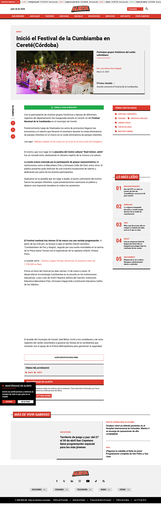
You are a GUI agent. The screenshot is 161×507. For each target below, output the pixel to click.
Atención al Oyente (78, 504)
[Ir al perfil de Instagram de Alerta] (79, 485)
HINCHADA (64, 16)
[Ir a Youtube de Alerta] (88, 485)
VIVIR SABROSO (142, 16)
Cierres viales (125, 128)
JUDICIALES (35, 16)
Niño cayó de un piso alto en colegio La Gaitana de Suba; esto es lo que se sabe (135, 233)
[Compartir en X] (13, 130)
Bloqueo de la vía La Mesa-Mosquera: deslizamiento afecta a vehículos (135, 267)
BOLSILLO (78, 16)
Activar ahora (44, 399)
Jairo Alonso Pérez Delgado (112, 69)
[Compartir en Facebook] (13, 123)
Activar (8, 401)
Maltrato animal (126, 136)
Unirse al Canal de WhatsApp (64, 108)
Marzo (29, 376)
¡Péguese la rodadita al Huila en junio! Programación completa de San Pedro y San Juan (128, 458)
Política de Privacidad (58, 504)
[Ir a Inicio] (80, 9)
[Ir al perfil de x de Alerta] (64, 485)
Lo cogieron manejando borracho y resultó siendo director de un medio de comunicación (134, 215)
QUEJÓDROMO (18, 16)
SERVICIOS (109, 16)
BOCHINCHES (94, 16)
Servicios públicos (127, 123)
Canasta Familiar (8, 2)
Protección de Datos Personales (100, 504)
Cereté (39, 376)
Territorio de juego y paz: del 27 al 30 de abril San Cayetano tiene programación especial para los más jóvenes (79, 446)
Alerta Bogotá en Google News (64, 361)
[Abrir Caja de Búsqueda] (146, 9)
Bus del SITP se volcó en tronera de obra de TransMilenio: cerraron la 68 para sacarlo (135, 197)
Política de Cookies (124, 504)
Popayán (122, 119)
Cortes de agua (125, 132)
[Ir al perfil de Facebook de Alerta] (56, 485)
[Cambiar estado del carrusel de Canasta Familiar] (18, 2)
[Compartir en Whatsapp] (13, 137)
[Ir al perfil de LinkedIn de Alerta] (72, 485)
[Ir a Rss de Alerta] (104, 485)
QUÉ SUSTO (124, 16)
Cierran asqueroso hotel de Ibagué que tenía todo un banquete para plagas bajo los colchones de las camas (135, 250)
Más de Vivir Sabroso (32, 418)
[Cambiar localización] (135, 9)
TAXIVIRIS (50, 16)
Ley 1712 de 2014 (143, 504)
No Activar (25, 402)
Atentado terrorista (128, 114)
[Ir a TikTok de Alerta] (96, 485)
